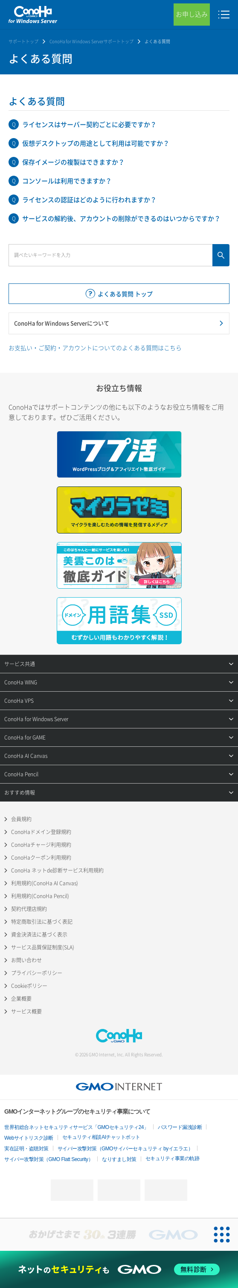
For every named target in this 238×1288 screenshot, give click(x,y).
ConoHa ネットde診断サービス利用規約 (57, 870)
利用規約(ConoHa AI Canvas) (44, 883)
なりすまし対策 (119, 1159)
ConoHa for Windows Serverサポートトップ (91, 41)
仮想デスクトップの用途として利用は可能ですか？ (95, 143)
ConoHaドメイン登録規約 (41, 832)
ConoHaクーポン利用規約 (41, 857)
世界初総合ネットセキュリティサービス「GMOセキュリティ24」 (76, 1127)
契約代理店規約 (29, 909)
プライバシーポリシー (36, 973)
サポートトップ (23, 41)
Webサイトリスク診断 (28, 1138)
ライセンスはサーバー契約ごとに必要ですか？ (89, 124)
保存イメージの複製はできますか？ (73, 162)
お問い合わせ (26, 960)
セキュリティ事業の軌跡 (172, 1158)
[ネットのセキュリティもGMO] (118, 1269)
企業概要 (21, 998)
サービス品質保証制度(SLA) (42, 947)
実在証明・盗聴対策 (26, 1149)
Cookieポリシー (29, 986)
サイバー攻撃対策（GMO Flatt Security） (48, 1159)
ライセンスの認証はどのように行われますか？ (89, 199)
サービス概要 (26, 1011)
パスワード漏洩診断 (180, 1127)
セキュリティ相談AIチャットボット (101, 1137)
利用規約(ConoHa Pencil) (40, 896)
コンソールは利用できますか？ (67, 181)
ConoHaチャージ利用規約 (41, 845)
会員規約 (21, 819)
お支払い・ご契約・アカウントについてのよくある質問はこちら (95, 347)
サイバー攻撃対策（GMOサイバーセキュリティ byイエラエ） (125, 1149)
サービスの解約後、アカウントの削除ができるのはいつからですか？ (121, 218)
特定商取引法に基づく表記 (42, 921)
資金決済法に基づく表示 (39, 934)
